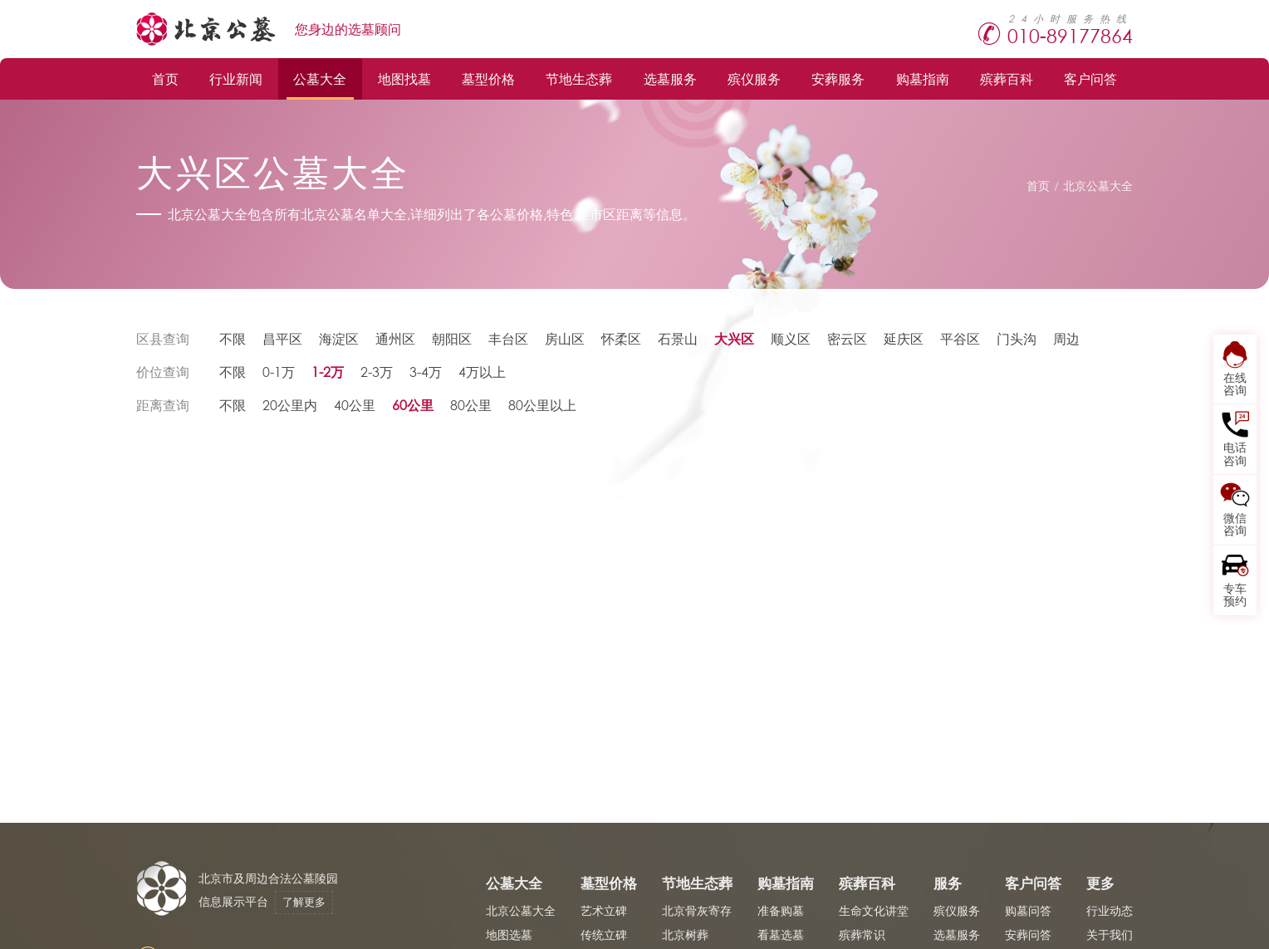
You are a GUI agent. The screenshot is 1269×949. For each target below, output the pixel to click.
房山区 (565, 338)
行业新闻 (235, 78)
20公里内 (289, 404)
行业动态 (1109, 910)
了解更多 (304, 902)
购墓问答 (1028, 910)
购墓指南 (922, 78)
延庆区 (904, 338)
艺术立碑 (604, 910)
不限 (232, 338)
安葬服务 (838, 78)
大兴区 (734, 338)
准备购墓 (780, 910)
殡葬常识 (862, 934)
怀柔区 (621, 338)
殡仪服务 (754, 78)
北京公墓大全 (1098, 185)
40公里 (354, 404)
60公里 (413, 404)
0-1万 (278, 371)
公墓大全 (319, 78)
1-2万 (327, 371)
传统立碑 (604, 934)
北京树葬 (685, 934)
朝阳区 (452, 338)
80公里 (471, 404)
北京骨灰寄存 (697, 910)
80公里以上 (542, 404)
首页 (165, 78)
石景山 (678, 338)
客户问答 (1090, 78)
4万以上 (482, 371)
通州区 (395, 338)
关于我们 (1109, 934)
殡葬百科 (1006, 78)
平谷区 (960, 338)
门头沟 (1016, 338)
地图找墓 (404, 78)
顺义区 (791, 338)
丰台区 (508, 338)
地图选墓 (509, 934)
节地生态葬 (579, 78)
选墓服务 (670, 78)
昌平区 (282, 338)
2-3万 (376, 371)
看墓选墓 (780, 934)
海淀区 (339, 338)
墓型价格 (488, 78)
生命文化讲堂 (874, 910)
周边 (1066, 338)
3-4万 (425, 371)
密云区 (847, 338)
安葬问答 (1028, 934)
